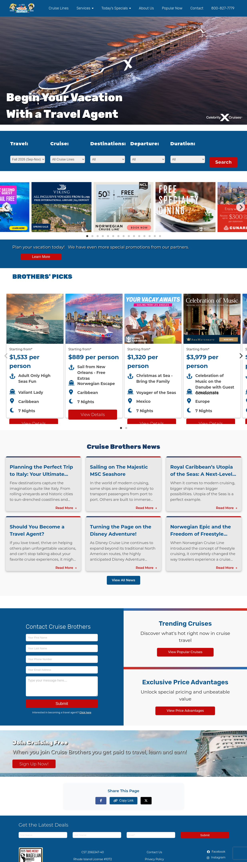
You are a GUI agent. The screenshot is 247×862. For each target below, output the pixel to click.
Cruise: (59, 143)
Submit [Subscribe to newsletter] (205, 835)
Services (85, 8)
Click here (85, 712)
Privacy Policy (154, 859)
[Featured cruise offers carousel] (123, 356)
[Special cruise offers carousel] (123, 207)
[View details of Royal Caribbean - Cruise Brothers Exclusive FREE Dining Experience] (185, 231)
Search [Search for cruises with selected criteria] (223, 162)
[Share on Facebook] (100, 800)
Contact (196, 8)
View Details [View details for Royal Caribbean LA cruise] (152, 423)
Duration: (182, 143)
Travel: (19, 143)
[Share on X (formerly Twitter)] (146, 800)
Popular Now (172, 8)
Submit (62, 703)
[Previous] (6, 207)
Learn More (41, 257)
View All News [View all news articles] (123, 580)
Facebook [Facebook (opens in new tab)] (216, 851)
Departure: (144, 143)
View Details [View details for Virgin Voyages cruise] (34, 423)
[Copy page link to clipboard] (123, 800)
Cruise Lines (59, 8)
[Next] (240, 207)
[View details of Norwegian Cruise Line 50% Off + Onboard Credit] (123, 231)
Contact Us (154, 852)
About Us (146, 8)
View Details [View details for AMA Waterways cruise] (211, 423)
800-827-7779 (223, 8)
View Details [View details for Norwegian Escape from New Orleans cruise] (93, 414)
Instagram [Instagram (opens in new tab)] (216, 857)
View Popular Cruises (185, 652)
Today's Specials (116, 8)
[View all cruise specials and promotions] (123, 254)
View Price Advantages (185, 711)
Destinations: (105, 143)
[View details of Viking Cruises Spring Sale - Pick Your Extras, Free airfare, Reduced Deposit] (61, 231)
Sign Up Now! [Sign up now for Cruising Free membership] (34, 763)
